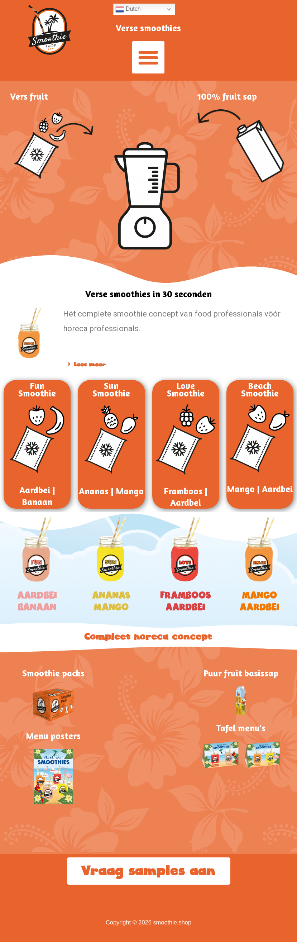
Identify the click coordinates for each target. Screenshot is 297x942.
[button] (148, 57)
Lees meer (90, 364)
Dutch (127, 9)
